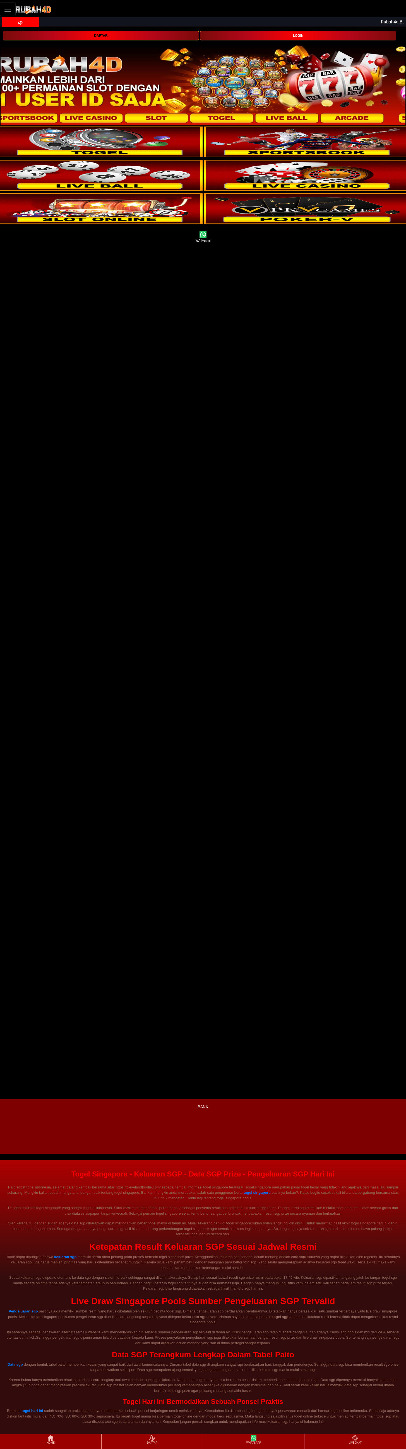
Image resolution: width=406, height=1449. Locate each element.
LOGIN (298, 36)
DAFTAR (100, 36)
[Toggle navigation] (8, 9)
